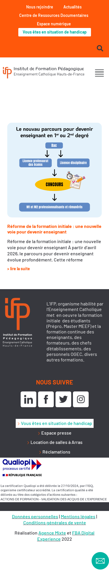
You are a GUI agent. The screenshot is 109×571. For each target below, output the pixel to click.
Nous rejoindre (39, 6)
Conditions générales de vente (54, 522)
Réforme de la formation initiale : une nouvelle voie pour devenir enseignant (54, 228)
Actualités (72, 6)
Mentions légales (78, 516)
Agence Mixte (52, 532)
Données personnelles (35, 516)
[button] (99, 73)
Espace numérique (54, 23)
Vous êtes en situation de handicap (55, 31)
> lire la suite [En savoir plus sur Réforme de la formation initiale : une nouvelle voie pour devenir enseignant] (18, 268)
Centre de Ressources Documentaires (53, 15)
